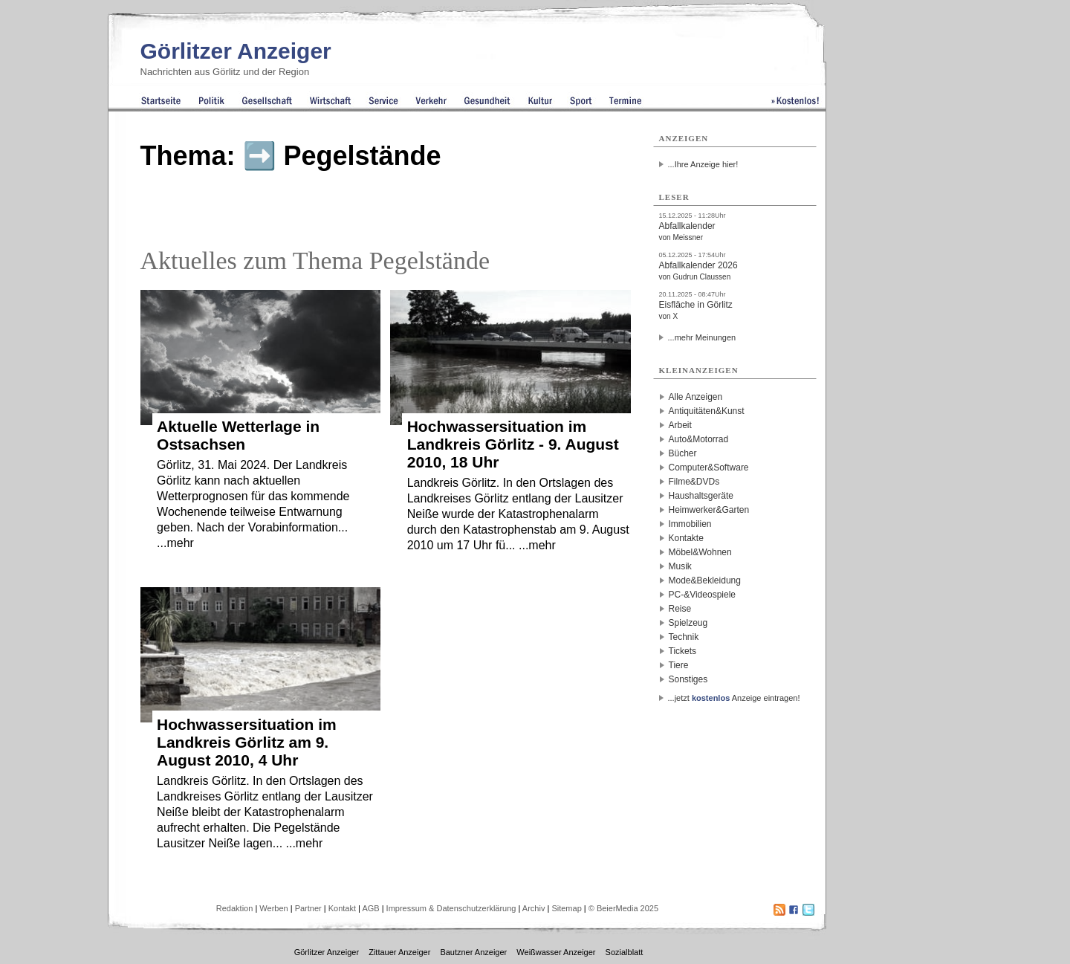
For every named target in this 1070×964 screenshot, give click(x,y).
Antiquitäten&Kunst (707, 411)
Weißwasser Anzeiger (555, 952)
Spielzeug (688, 623)
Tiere (679, 665)
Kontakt (342, 908)
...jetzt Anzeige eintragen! (734, 698)
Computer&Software (709, 467)
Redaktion (234, 908)
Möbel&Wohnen (700, 552)
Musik (680, 566)
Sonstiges (688, 679)
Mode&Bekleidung (705, 580)
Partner (308, 908)
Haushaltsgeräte (701, 495)
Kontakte (686, 538)
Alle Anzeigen (696, 397)
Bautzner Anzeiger (473, 952)
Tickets (683, 651)
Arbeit (680, 425)
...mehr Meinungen (702, 337)
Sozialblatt (624, 952)
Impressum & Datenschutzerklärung (451, 908)
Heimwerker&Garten (709, 510)
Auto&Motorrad (699, 439)
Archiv (533, 908)
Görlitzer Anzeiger (235, 51)
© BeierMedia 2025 (623, 908)
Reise (680, 608)
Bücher (683, 453)
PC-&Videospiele (702, 594)
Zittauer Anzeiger (399, 952)
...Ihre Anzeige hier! (703, 164)
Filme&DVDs (694, 481)
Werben (273, 908)
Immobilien (690, 524)
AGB (370, 908)
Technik (684, 637)
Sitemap (566, 908)
